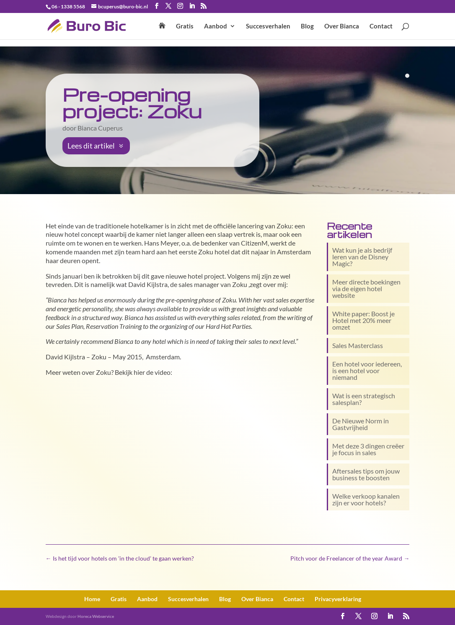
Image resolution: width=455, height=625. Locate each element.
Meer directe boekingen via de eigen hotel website (366, 288)
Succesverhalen (268, 26)
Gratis (185, 26)
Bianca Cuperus (100, 128)
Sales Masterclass (357, 345)
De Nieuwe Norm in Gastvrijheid (360, 424)
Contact (381, 26)
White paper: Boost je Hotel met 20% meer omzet (363, 320)
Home (92, 598)
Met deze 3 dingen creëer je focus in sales (368, 449)
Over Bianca (341, 26)
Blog (307, 26)
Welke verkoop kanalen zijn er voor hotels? (366, 499)
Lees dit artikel (91, 145)
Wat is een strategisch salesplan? (363, 399)
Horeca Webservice (96, 616)
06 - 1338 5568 (68, 6)
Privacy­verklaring (338, 598)
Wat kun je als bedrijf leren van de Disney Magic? (362, 256)
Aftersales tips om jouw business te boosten (366, 474)
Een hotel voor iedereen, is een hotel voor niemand (367, 370)
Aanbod (215, 26)
